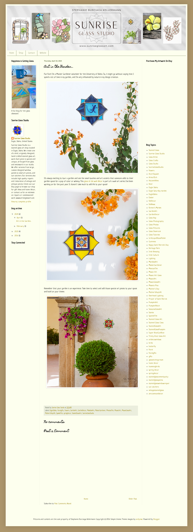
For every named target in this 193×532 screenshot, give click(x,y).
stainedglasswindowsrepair (159, 383)
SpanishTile (59, 413)
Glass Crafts (153, 160)
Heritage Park (154, 248)
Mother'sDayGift (50, 413)
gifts (150, 356)
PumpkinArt (153, 302)
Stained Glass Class (156, 323)
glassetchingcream (156, 360)
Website (43, 53)
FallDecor (152, 201)
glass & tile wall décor (93, 181)
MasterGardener (100, 411)
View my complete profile (21, 202)
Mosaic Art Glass (155, 275)
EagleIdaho (53, 411)
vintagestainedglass (156, 390)
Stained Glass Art (155, 319)
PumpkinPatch (154, 306)
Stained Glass (154, 150)
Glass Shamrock (155, 231)
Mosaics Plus (153, 285)
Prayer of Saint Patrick (158, 299)
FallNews (152, 204)
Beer (151, 184)
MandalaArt (90, 411)
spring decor (154, 370)
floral (151, 350)
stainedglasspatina (156, 380)
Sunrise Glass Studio (22, 138)
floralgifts (60, 411)
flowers (67, 411)
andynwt (139, 519)
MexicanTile (110, 411)
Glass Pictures (154, 228)
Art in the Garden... (23, 221)
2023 (16, 231)
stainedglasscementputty (158, 377)
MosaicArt (118, 411)
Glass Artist (153, 157)
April (19, 218)
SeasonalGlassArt (155, 309)
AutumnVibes (154, 181)
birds (151, 343)
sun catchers (154, 387)
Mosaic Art (153, 272)
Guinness (152, 242)
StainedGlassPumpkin (157, 329)
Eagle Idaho (153, 187)
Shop (21, 53)
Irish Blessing (154, 252)
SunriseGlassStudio (88, 413)
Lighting (152, 258)
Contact (31, 53)
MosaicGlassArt (126, 411)
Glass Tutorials (154, 235)
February (21, 226)
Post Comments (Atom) (62, 504)
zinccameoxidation (156, 394)
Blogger (156, 519)
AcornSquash (154, 174)
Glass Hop (152, 218)
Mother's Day (154, 289)
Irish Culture (154, 255)
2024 (16, 214)
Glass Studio (153, 164)
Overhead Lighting (156, 296)
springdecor (67, 413)
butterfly (152, 346)
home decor (153, 363)
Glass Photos (154, 225)
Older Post (133, 499)
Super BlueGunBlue (156, 333)
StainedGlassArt (77, 413)
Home (11, 53)
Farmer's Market (155, 208)
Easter (151, 198)
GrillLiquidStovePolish (157, 238)
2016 (16, 236)
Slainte (151, 313)
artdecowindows (155, 340)
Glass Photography (156, 221)
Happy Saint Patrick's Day (159, 245)
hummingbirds (154, 367)
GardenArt (73, 411)
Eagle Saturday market (158, 191)
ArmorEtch (153, 177)
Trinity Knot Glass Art (157, 336)
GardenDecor (82, 411)
